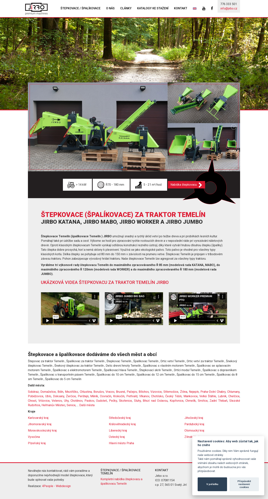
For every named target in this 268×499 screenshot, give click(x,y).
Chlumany (233, 391)
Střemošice (170, 391)
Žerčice (71, 396)
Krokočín (119, 396)
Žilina (183, 391)
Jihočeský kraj (193, 418)
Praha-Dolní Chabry (213, 391)
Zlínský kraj (191, 437)
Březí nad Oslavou (155, 400)
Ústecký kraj (117, 437)
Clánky (126, 8)
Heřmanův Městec (53, 405)
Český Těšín (173, 396)
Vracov (110, 391)
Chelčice (234, 396)
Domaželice (48, 391)
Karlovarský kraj (38, 418)
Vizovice (156, 391)
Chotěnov (76, 400)
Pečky (113, 400)
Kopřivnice (177, 400)
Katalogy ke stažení (152, 8)
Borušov (98, 391)
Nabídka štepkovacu (185, 184)
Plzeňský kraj (37, 443)
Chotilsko (157, 396)
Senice (71, 405)
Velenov (57, 400)
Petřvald (131, 396)
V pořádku (212, 484)
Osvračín (105, 396)
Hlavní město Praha (121, 443)
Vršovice (44, 400)
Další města (87, 405)
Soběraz (33, 391)
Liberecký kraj (118, 430)
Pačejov (132, 391)
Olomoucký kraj (194, 430)
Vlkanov (144, 396)
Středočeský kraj (120, 418)
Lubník (222, 396)
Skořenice (125, 400)
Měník (94, 396)
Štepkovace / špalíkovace (80, 8)
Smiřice (203, 400)
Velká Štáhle (207, 396)
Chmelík (190, 400)
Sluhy (137, 400)
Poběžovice (35, 396)
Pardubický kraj (194, 424)
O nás (110, 8)
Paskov (89, 400)
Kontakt (180, 8)
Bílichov (144, 391)
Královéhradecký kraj (122, 424)
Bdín (60, 391)
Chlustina (86, 391)
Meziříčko (71, 391)
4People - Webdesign (56, 486)
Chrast (32, 400)
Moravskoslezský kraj (42, 430)
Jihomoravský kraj (39, 424)
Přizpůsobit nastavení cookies (244, 484)
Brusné (120, 391)
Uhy (66, 400)
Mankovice (191, 396)
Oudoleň (101, 400)
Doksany (58, 396)
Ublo (48, 396)
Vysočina (34, 437)
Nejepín (194, 391)
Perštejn (83, 396)
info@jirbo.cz (228, 8)
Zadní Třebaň (218, 400)
